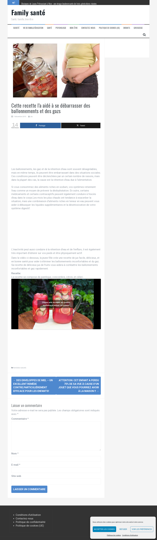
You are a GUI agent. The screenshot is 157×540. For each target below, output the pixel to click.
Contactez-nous (88, 27)
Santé (49, 27)
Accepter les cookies (104, 529)
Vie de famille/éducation (33, 27)
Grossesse (138, 27)
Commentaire (20, 418)
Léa (31, 116)
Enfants (126, 27)
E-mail (15, 464)
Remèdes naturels (19, 368)
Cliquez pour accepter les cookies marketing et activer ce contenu (56, 303)
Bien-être (74, 27)
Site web (16, 476)
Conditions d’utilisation (130, 535)
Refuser (123, 529)
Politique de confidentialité (30, 522)
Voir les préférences (142, 529)
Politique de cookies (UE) (109, 27)
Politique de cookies (114, 535)
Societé (16, 27)
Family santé (28, 12)
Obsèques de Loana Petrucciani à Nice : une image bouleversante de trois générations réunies (59, 3)
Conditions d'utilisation (28, 514)
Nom (14, 453)
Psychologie (61, 27)
